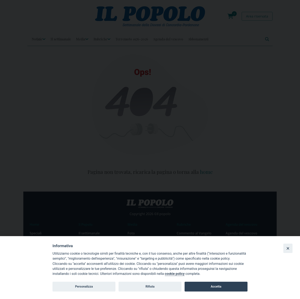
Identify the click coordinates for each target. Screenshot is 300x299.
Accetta (216, 286)
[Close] (287, 248)
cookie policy (175, 274)
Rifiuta (149, 286)
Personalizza (84, 286)
